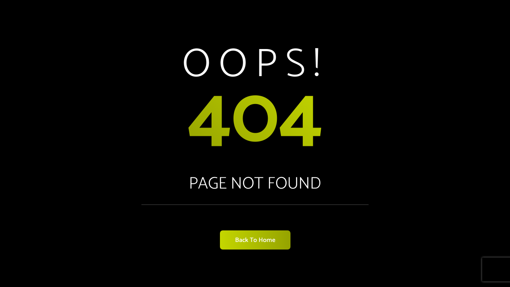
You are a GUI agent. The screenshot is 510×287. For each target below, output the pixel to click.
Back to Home (255, 240)
